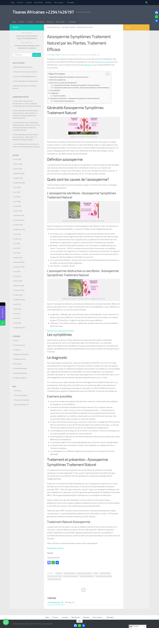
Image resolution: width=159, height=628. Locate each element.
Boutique (48, 2)
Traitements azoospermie (54, 579)
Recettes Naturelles (20, 373)
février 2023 (18, 281)
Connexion (17, 391)
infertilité (95, 573)
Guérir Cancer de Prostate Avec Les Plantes (26, 147)
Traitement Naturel (85, 27)
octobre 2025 (18, 178)
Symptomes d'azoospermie (87, 576)
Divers (16, 340)
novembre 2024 (19, 220)
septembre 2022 (19, 300)
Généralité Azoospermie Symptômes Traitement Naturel (69, 77)
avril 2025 (17, 201)
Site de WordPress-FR (21, 405)
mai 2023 (17, 271)
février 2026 (18, 164)
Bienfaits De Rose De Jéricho (23, 67)
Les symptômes (55, 90)
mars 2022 (17, 323)
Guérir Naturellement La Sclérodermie (26, 81)
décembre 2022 (19, 286)
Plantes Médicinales (20, 368)
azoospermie (89, 65)
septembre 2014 (19, 328)
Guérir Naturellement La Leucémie (25, 144)
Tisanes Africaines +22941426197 (43, 12)
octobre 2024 (18, 225)
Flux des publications (20, 395)
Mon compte (58, 2)
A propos (29, 2)
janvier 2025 (18, 211)
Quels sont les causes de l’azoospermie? (63, 83)
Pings (69, 602)
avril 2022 (17, 318)
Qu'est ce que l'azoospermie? (70, 576)
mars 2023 (17, 276)
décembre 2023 (19, 262)
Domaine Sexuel (53, 27)
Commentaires (55, 602)
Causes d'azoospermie (70, 573)
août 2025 (17, 187)
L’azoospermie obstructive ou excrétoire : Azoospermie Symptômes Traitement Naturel (81, 88)
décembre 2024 (19, 215)
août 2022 (17, 304)
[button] (6, 622)
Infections (17, 350)
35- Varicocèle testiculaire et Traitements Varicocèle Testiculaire (26, 127)
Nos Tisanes (38, 2)
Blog (12, 2)
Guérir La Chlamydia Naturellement (25, 76)
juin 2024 (17, 243)
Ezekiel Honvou (55, 55)
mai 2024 (17, 248)
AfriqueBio (70, 2)
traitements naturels (102, 62)
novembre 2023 (19, 267)
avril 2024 (17, 253)
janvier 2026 (18, 169)
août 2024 (17, 234)
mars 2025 (17, 206)
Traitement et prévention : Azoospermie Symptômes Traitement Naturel (74, 98)
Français (134, 626)
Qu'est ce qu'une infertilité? (54, 576)
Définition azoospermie (58, 80)
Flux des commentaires (21, 400)
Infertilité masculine (105, 573)
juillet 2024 (17, 239)
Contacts (20, 2)
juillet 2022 (17, 309)
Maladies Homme (68, 27)
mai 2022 (17, 314)
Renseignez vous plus (55, 548)
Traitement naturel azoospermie (104, 576)
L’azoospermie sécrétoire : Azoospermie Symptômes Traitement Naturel (76, 85)
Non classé (17, 364)
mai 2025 (17, 197)
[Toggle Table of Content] (106, 74)
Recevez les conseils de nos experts (60, 330)
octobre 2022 (18, 295)
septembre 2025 (19, 183)
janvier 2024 (18, 257)
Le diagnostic (54, 93)
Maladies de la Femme (21, 354)
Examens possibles (59, 96)
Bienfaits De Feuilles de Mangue (23, 140)
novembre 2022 (19, 290)
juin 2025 (17, 192)
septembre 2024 (19, 229)
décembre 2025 (19, 173)
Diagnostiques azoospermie (84, 573)
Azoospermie (59, 573)
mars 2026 (17, 159)
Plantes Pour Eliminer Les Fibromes (25, 72)
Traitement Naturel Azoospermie (63, 101)
